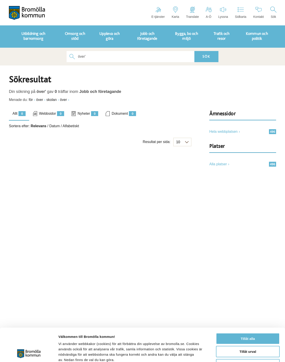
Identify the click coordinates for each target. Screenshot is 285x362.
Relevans (38, 126)
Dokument (124, 113)
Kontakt (258, 12)
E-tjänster (158, 12)
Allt (19, 113)
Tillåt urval (248, 321)
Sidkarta (240, 12)
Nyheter (87, 113)
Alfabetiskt (71, 126)
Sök (273, 12)
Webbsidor (51, 113)
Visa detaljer (242, 353)
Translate (192, 12)
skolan (51, 100)
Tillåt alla (248, 307)
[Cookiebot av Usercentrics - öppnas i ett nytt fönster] (28, 353)
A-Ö (208, 12)
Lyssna (223, 12)
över (39, 100)
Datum (54, 126)
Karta (175, 12)
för (31, 100)
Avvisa (247, 333)
